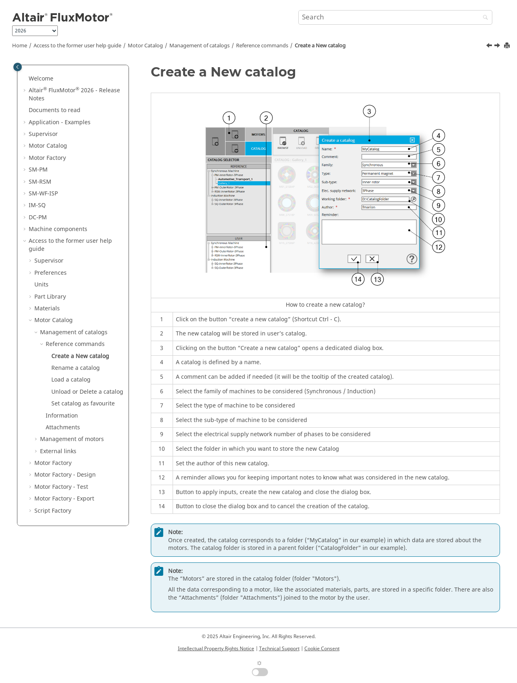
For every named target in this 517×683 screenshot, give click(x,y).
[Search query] (395, 17)
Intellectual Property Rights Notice (216, 648)
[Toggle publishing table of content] (17, 67)
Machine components (58, 229)
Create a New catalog (320, 45)
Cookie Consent (322, 648)
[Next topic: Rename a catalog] (498, 46)
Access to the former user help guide (77, 45)
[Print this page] (507, 45)
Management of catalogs (199, 45)
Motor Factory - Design (65, 475)
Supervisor (43, 134)
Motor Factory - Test (61, 487)
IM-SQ (37, 205)
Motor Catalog (145, 45)
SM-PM (38, 169)
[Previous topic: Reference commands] (490, 46)
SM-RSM (40, 182)
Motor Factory (47, 158)
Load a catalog (71, 379)
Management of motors (72, 439)
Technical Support (279, 648)
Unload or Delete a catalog (87, 392)
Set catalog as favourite (83, 403)
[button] (25, 79)
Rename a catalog (75, 368)
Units (41, 284)
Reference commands (262, 45)
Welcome (41, 78)
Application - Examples (60, 122)
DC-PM (38, 217)
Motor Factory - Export (64, 498)
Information (62, 415)
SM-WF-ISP (43, 193)
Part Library (50, 297)
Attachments (63, 427)
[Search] (483, 18)
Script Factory (52, 511)
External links (58, 451)
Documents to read (54, 110)
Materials (47, 308)
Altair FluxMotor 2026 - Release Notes (74, 94)
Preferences (50, 273)
